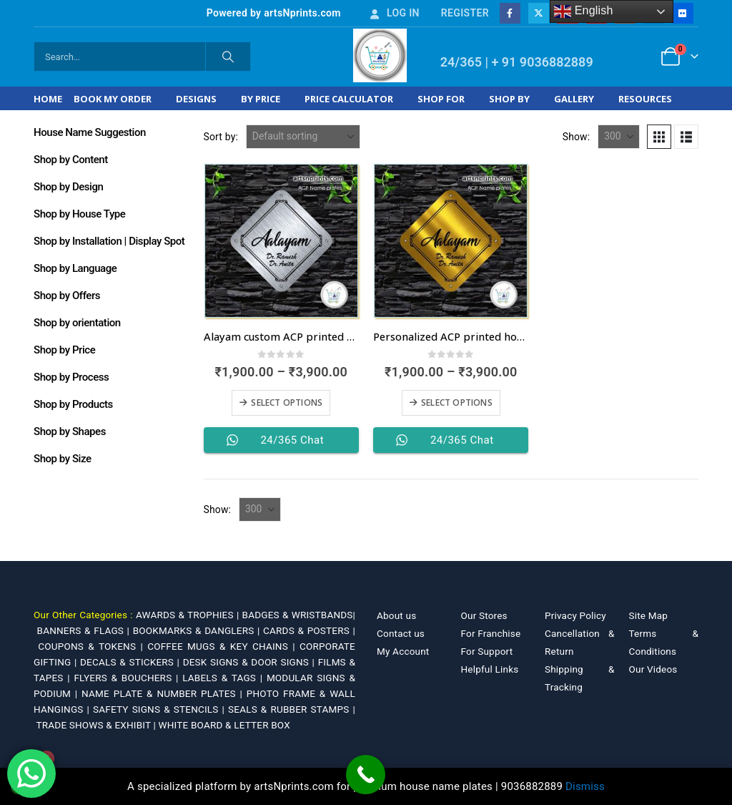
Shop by (509, 98)
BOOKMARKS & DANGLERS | (198, 630)
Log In (394, 13)
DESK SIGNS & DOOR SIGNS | (250, 662)
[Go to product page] (281, 241)
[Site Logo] (380, 55)
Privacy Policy (575, 615)
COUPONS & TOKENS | (92, 646)
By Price (260, 98)
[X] (538, 13)
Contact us (401, 633)
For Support (487, 651)
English (583, 11)
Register (465, 13)
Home (48, 98)
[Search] (228, 56)
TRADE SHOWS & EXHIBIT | (97, 725)
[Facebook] (510, 13)
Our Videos (653, 669)
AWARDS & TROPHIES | (187, 614)
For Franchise (491, 633)
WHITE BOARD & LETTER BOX (224, 725)
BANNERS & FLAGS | (85, 630)
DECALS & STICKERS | (131, 662)
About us (396, 615)
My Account (403, 651)
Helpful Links (490, 669)
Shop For (441, 98)
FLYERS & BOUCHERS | (128, 677)
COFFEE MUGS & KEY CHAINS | (223, 646)
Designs (196, 98)
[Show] (619, 137)
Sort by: (221, 136)
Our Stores (484, 615)
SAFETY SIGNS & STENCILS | (160, 709)
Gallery (574, 98)
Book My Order (113, 98)
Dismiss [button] (585, 786)
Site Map (648, 615)
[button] (659, 137)
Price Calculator (349, 98)
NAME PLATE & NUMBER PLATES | (164, 693)
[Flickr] (682, 13)
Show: (576, 136)
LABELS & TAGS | (224, 677)
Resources (645, 98)
